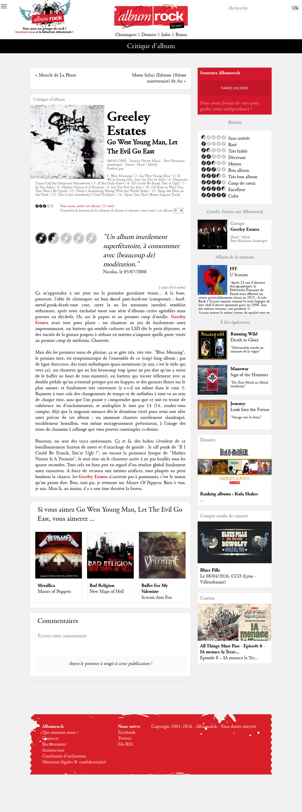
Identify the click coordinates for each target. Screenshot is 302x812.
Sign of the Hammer (249, 375)
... (202, 500)
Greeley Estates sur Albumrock (234, 212)
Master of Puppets (54, 592)
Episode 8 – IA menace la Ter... (229, 658)
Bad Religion (102, 585)
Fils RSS (125, 744)
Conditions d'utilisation (64, 756)
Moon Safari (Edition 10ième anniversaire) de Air (159, 78)
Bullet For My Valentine (154, 588)
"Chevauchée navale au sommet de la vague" (247, 349)
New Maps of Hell (107, 592)
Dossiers (148, 35)
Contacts (50, 738)
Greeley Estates (128, 123)
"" (234, 301)
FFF (233, 269)
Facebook (126, 732)
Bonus (181, 35)
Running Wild (243, 334)
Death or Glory (244, 340)
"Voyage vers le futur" (246, 417)
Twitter (125, 738)
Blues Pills (210, 570)
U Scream (239, 275)
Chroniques (125, 35)
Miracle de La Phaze (57, 75)
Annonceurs (53, 750)
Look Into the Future (249, 410)
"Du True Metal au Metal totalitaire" (249, 384)
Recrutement (54, 744)
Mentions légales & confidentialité (74, 762)
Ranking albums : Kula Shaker (229, 494)
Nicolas (110, 272)
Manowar (239, 369)
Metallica (46, 585)
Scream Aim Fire (156, 597)
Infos (165, 35)
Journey (237, 403)
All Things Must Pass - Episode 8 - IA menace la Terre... (232, 649)
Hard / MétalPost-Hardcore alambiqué (248, 239)
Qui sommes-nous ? (60, 732)
